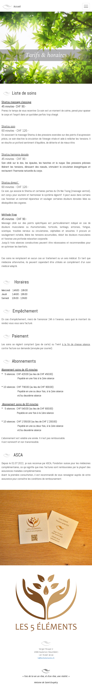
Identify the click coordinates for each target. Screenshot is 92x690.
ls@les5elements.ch (46, 658)
